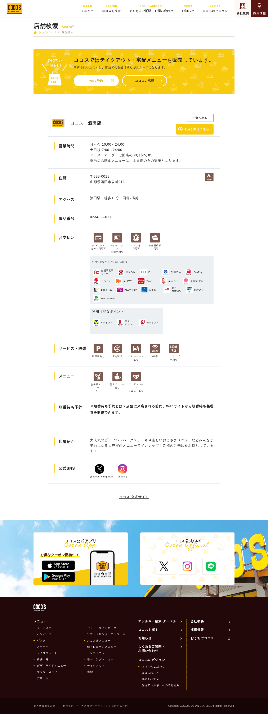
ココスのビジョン (215, 8)
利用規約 (68, 705)
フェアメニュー (47, 628)
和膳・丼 (43, 659)
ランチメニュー (97, 653)
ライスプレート (47, 653)
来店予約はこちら (196, 129)
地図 (209, 177)
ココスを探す (111, 8)
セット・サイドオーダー (103, 628)
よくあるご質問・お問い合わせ (151, 8)
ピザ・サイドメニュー (51, 665)
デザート (43, 678)
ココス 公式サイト (134, 497)
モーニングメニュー (100, 659)
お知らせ (188, 8)
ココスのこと (150, 672)
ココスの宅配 (144, 80)
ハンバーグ (44, 634)
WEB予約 (96, 80)
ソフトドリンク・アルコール (106, 634)
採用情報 (259, 13)
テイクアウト (96, 665)
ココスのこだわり (153, 666)
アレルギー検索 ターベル (157, 621)
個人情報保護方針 (44, 705)
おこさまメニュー (99, 640)
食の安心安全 (150, 679)
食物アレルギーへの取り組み (161, 685)
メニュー (87, 8)
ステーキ (43, 646)
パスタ (41, 640)
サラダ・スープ (47, 671)
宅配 (90, 671)
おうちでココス (202, 638)
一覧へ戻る (199, 117)
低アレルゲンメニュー (101, 646)
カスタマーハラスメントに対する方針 (104, 705)
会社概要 (243, 13)
